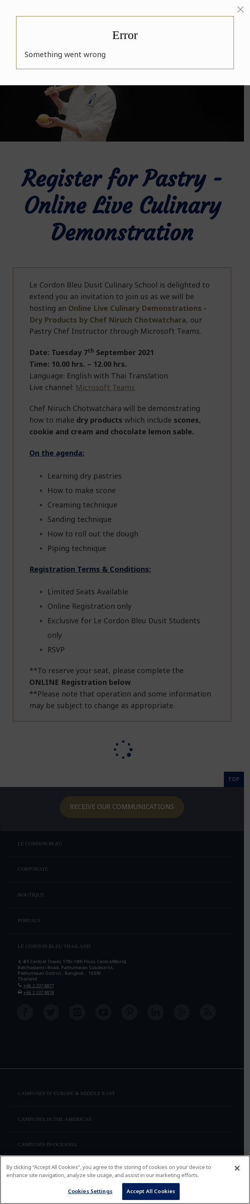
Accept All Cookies (151, 1191)
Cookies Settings (90, 1191)
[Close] (241, 9)
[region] (125, 1179)
